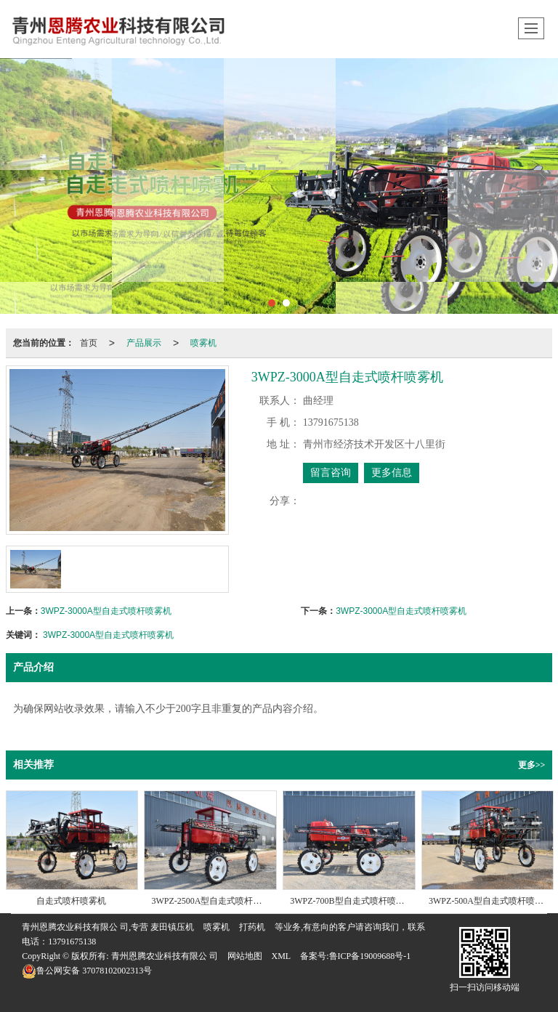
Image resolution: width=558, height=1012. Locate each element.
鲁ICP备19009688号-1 (370, 956)
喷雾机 (203, 343)
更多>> (532, 765)
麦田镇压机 (172, 927)
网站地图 (244, 956)
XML (281, 956)
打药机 (252, 927)
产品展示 (143, 343)
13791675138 (72, 941)
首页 (88, 343)
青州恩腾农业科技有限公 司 (164, 956)
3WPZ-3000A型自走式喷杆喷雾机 (106, 611)
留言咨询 (330, 472)
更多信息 (391, 472)
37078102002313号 (87, 971)
